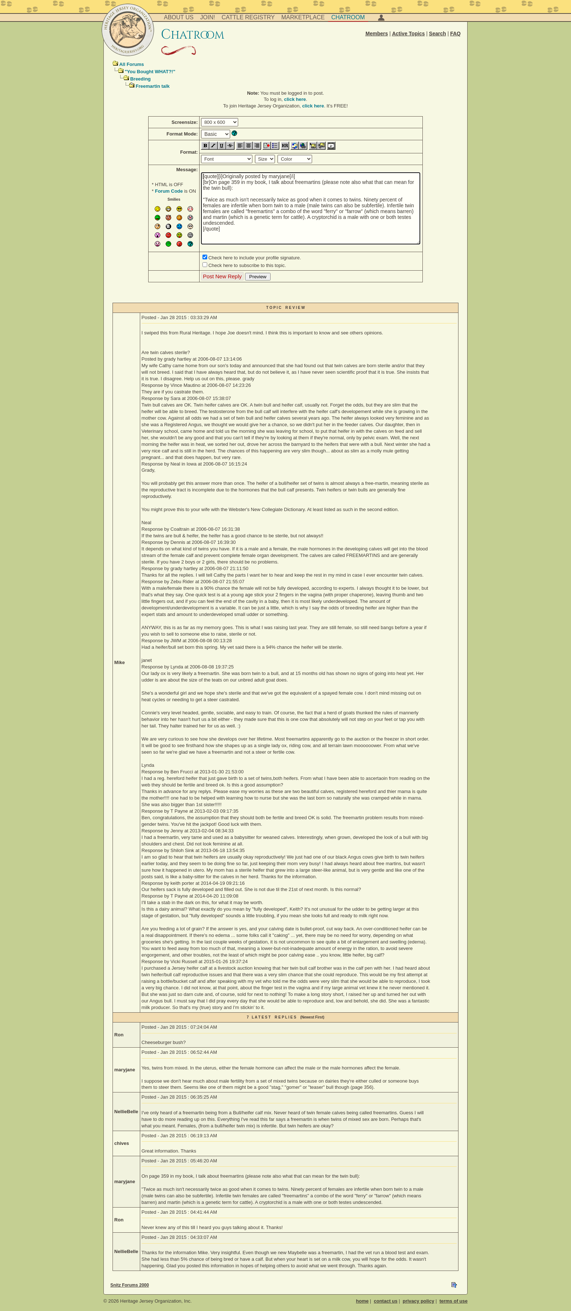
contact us (385, 1301)
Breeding (140, 79)
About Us (179, 17)
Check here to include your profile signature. (254, 257)
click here (295, 99)
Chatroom (348, 17)
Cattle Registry (248, 17)
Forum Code (169, 191)
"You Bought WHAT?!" (150, 71)
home (362, 1301)
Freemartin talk (152, 86)
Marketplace (303, 17)
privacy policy (418, 1301)
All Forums (131, 64)
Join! (207, 17)
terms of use (454, 1301)
